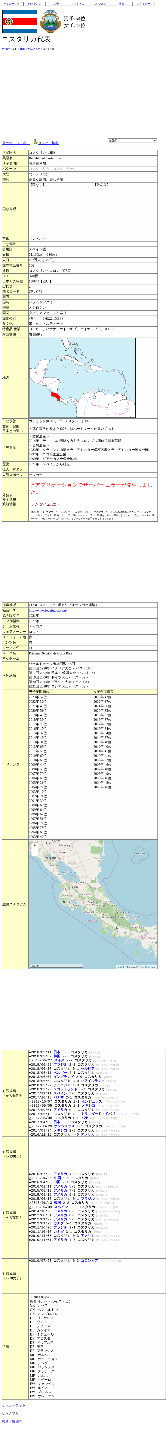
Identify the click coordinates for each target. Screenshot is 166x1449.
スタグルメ (99, 3)
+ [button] (34, 846)
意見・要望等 (12, 1421)
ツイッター (143, 3)
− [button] (34, 852)
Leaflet (120, 967)
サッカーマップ (13, 3)
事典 (121, 3)
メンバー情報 (48, 143)
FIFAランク (34, 3)
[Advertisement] (40, 94)
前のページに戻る (16, 143)
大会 (56, 3)
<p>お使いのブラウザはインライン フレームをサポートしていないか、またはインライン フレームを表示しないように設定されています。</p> (93, 499)
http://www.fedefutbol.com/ (48, 610)
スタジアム (78, 3)
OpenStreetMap (147, 967)
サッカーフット (14, 1405)
